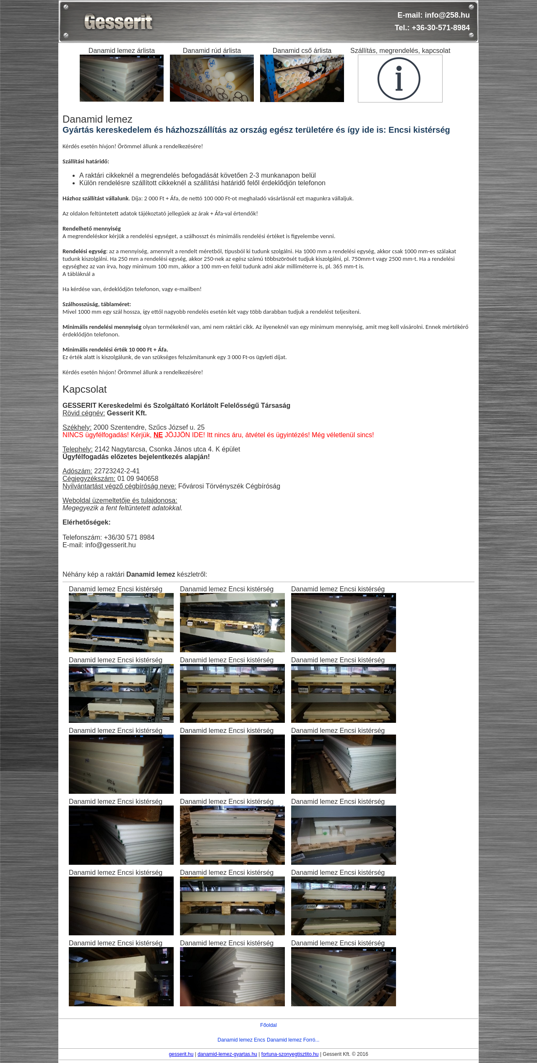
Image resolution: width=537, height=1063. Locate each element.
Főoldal (268, 1025)
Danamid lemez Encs (241, 1040)
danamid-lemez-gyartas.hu (227, 1054)
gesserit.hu (181, 1054)
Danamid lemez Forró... (293, 1040)
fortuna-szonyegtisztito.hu (290, 1054)
